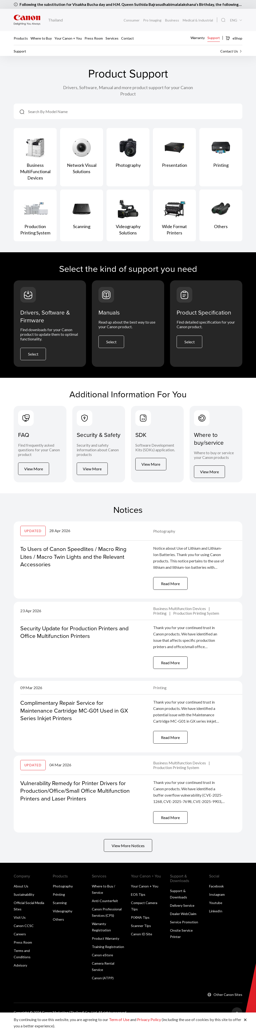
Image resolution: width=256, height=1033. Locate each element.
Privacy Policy (149, 1019)
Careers (20, 944)
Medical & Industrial (197, 20)
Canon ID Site (141, 944)
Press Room (94, 38)
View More (33, 478)
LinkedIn (215, 921)
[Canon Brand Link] (27, 20)
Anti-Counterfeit (105, 911)
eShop (233, 38)
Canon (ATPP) (103, 988)
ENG (233, 20)
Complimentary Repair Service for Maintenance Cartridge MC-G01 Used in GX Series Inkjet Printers (71, 719)
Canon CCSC (24, 936)
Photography (164, 538)
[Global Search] (223, 20)
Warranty (198, 37)
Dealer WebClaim (183, 924)
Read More (170, 591)
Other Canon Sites (227, 1005)
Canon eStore (102, 965)
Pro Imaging (152, 20)
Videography (62, 921)
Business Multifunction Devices (180, 616)
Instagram (217, 905)
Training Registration (108, 957)
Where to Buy (41, 38)
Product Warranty (105, 949)
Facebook (216, 897)
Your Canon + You (68, 38)
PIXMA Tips (140, 928)
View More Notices (128, 855)
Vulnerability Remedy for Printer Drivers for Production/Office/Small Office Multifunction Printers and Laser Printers (75, 800)
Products (21, 38)
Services (112, 38)
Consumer (131, 20)
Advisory (20, 976)
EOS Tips (138, 905)
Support (213, 37)
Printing (160, 621)
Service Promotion (184, 932)
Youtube (215, 913)
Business (172, 20)
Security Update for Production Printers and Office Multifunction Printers (70, 640)
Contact (127, 38)
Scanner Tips (141, 936)
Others (58, 930)
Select (33, 356)
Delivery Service (182, 916)
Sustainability (24, 905)
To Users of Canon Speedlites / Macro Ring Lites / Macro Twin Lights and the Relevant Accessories (75, 564)
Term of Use (119, 1019)
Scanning (60, 913)
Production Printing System (196, 621)
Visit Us (20, 928)
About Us (21, 897)
